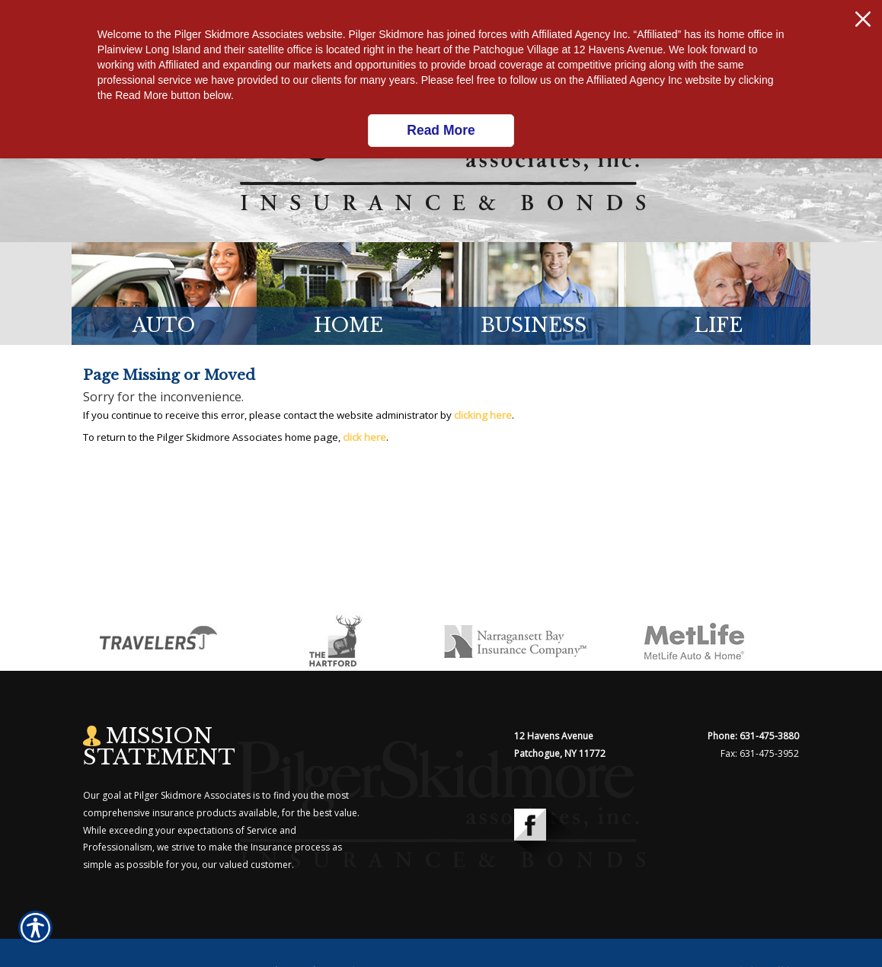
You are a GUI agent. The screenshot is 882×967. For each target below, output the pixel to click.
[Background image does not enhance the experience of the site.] (164, 293)
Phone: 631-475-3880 (753, 735)
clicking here (483, 415)
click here (364, 437)
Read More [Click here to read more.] (441, 130)
